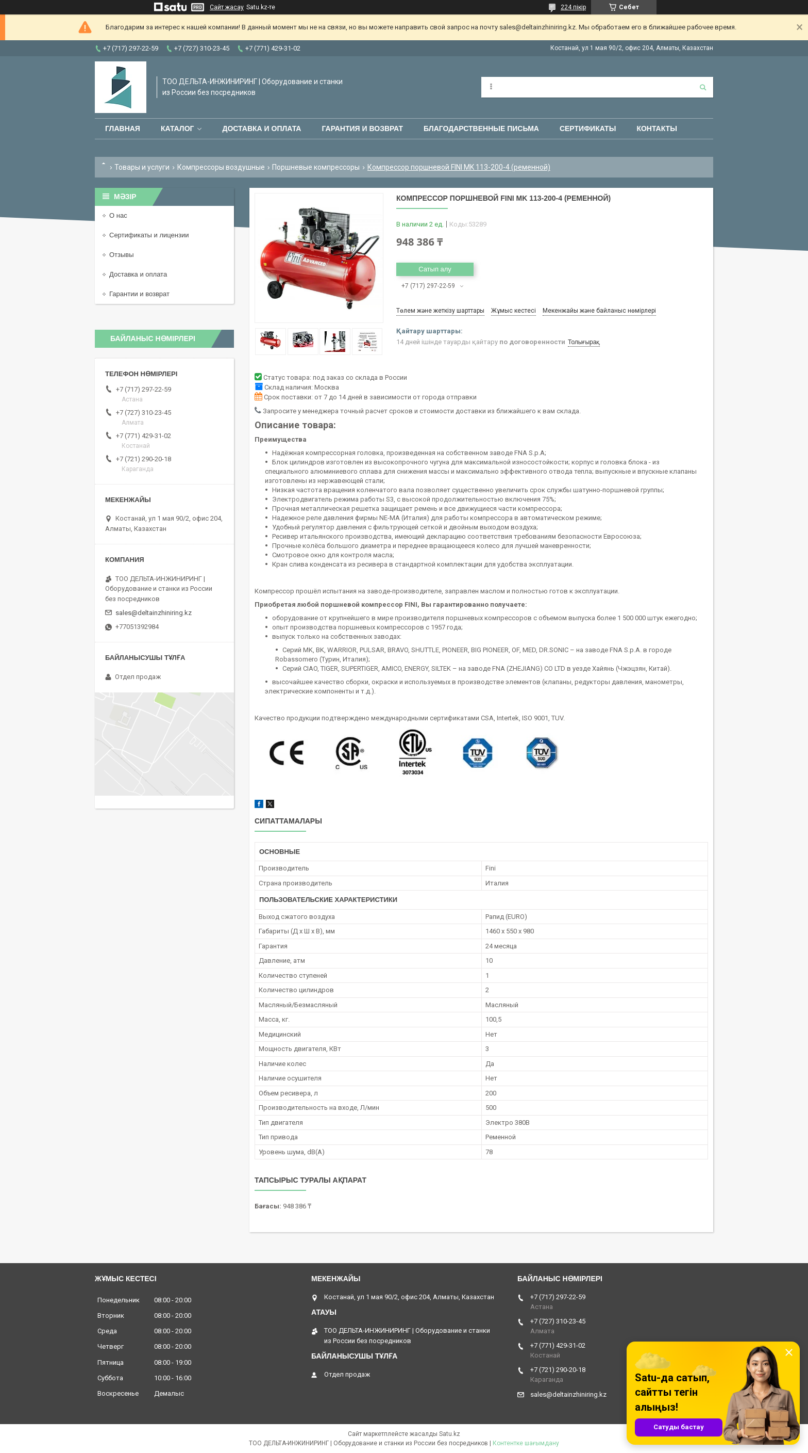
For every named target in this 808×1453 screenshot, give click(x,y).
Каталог (177, 128)
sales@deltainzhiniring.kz (153, 613)
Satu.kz (449, 1434)
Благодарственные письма (481, 128)
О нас (118, 215)
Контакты (656, 128)
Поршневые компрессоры (316, 167)
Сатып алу (434, 269)
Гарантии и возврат (139, 294)
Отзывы (121, 255)
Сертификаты (588, 128)
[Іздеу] (703, 87)
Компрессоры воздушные (221, 167)
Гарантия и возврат (362, 128)
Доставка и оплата (261, 128)
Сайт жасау (227, 7)
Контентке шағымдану (526, 1443)
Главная (122, 128)
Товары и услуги (142, 167)
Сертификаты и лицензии (149, 235)
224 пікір (573, 7)
